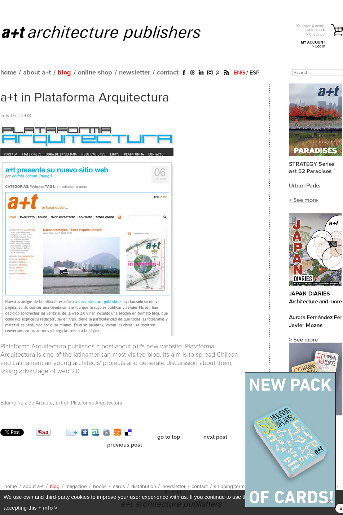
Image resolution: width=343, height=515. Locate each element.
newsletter (134, 72)
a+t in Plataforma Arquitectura (84, 97)
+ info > (47, 508)
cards (119, 486)
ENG (239, 73)
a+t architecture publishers (110, 33)
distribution (143, 486)
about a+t (37, 72)
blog (64, 72)
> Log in (318, 46)
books (100, 486)
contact (168, 72)
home (8, 72)
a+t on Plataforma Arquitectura (89, 403)
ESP (254, 73)
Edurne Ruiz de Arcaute (26, 403)
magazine (76, 486)
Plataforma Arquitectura (33, 346)
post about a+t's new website (141, 346)
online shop (95, 72)
